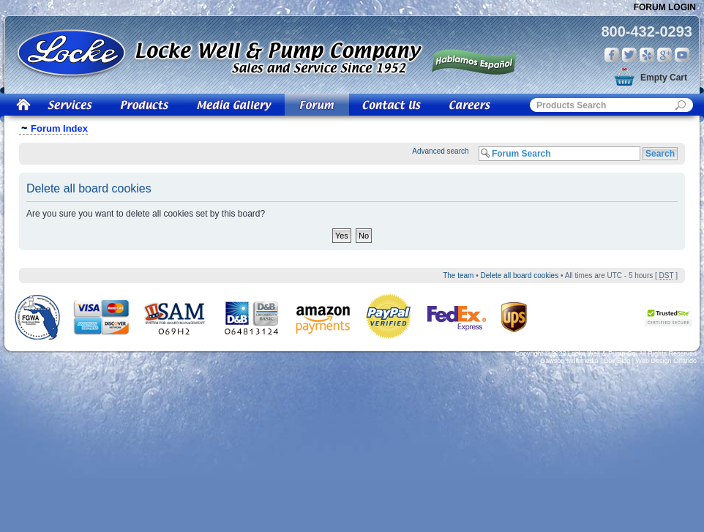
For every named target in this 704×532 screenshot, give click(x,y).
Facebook (611, 55)
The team (458, 275)
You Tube (682, 55)
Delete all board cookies (519, 275)
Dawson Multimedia (570, 360)
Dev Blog (617, 360)
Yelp (647, 55)
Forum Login (665, 7)
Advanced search (440, 151)
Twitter (629, 55)
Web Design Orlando (666, 360)
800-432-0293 (646, 31)
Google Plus (664, 55)
